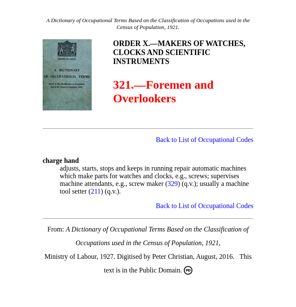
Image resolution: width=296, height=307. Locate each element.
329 (173, 183)
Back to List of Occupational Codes (204, 139)
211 (96, 191)
